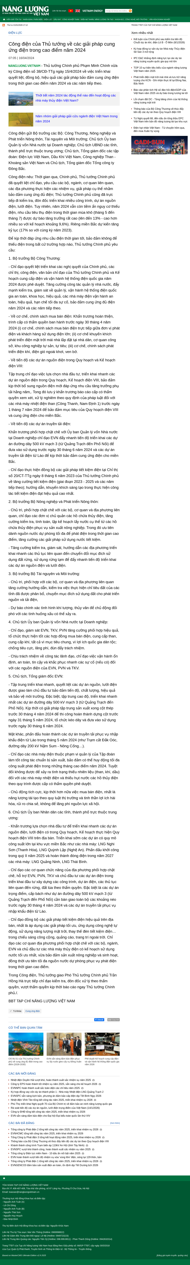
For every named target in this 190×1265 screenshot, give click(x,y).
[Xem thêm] (115, 1123)
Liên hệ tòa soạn (59, 11)
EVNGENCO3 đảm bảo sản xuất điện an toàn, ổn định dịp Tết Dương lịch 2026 (54, 1165)
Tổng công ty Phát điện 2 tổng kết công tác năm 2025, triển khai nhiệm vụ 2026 (56, 1129)
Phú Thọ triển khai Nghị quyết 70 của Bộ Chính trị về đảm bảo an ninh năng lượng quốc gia (61, 1104)
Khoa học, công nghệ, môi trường (131, 19)
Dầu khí (57, 19)
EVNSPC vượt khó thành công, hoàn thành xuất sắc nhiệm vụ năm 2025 (52, 1149)
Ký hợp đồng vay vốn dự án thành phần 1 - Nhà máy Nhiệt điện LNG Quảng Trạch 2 (57, 1092)
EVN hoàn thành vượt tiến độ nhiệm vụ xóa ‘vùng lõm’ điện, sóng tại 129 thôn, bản (56, 1157)
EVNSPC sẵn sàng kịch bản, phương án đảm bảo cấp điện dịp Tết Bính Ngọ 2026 (56, 1096)
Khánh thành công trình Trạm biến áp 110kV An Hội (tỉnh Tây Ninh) (49, 1145)
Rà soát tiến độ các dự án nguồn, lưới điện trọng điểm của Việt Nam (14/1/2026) (55, 1108)
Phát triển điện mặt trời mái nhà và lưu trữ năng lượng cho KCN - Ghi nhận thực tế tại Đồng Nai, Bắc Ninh (160, 80)
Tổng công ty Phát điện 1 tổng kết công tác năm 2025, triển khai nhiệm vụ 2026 (56, 1161)
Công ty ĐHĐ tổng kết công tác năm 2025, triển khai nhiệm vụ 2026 (48, 1111)
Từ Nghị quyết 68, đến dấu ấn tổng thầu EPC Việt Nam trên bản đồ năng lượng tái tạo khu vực (161, 120)
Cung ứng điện (32, 1011)
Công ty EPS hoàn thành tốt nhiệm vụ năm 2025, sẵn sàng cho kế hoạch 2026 (56, 1084)
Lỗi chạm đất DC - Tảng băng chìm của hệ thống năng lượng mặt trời (161, 101)
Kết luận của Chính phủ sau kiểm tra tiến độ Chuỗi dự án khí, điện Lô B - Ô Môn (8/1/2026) (159, 41)
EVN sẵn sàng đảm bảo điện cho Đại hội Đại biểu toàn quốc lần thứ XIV (50, 1115)
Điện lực (48, 19)
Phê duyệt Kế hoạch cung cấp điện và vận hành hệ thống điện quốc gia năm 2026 (102, 1061)
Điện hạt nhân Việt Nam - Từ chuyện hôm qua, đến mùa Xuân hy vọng (159, 129)
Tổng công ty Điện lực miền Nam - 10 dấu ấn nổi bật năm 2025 (47, 1153)
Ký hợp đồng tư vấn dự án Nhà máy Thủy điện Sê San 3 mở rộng (159, 50)
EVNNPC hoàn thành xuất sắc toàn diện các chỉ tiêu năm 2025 (47, 1088)
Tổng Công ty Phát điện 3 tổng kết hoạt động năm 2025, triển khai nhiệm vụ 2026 (57, 1137)
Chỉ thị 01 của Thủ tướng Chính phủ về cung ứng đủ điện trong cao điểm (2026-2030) (25, 1061)
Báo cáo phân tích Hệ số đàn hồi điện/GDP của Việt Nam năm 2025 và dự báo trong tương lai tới (161, 91)
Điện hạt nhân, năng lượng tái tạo (97, 19)
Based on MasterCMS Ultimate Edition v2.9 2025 (24, 1255)
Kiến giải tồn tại (14, 19)
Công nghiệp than (70, 19)
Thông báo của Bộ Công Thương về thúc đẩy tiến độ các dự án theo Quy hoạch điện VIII (60, 1141)
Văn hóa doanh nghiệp (159, 19)
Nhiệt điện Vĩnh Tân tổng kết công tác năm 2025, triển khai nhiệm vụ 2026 (53, 1100)
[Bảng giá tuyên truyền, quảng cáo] (172, 1255)
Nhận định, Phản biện (32, 19)
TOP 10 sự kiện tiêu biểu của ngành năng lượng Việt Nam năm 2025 (160, 69)
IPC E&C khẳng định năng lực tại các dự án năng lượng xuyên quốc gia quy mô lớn (158, 60)
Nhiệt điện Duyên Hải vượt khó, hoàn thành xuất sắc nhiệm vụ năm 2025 (53, 1080)
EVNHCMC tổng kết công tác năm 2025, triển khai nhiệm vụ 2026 (47, 1133)
